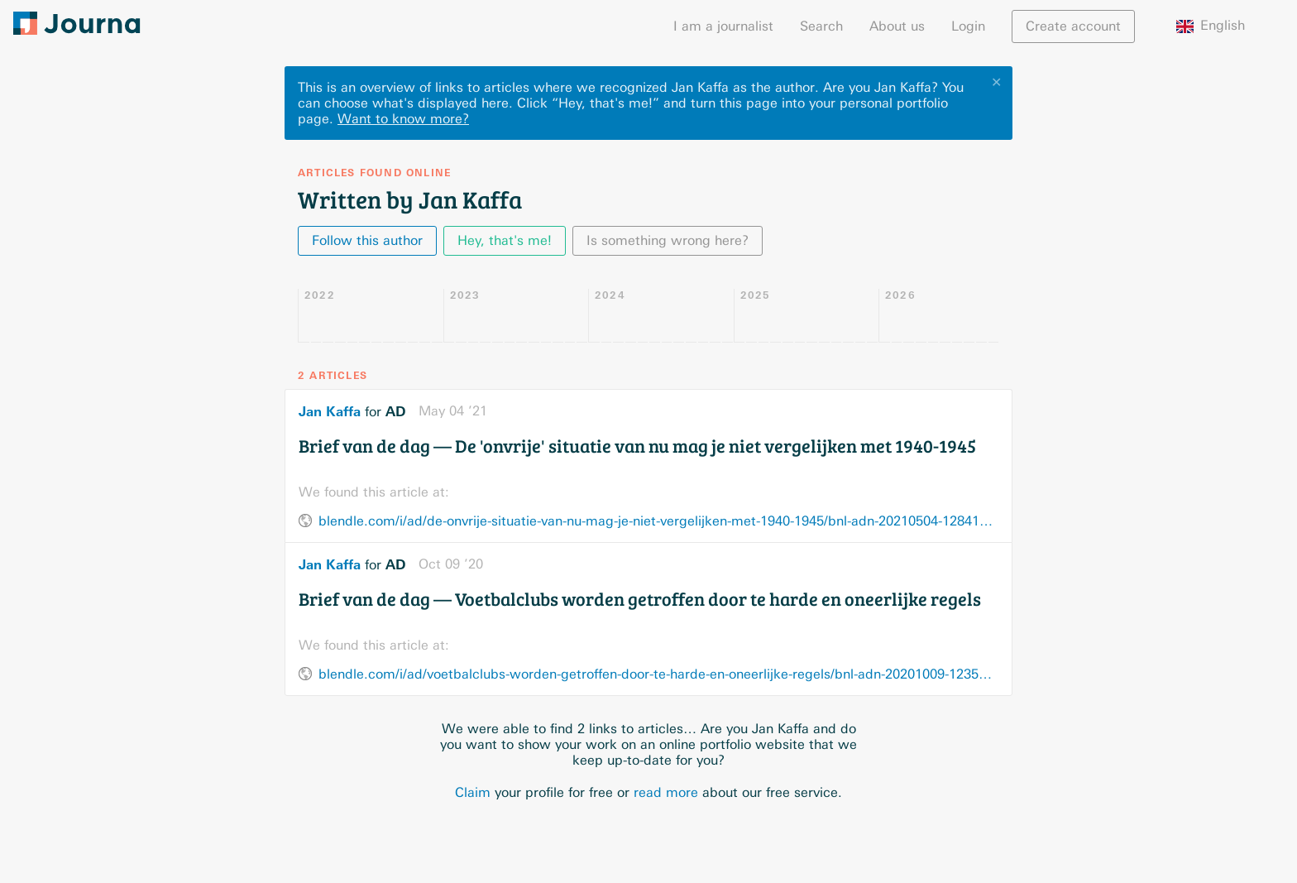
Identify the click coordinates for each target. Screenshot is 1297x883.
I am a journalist (723, 26)
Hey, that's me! (504, 240)
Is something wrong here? (667, 240)
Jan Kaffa (330, 411)
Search (821, 26)
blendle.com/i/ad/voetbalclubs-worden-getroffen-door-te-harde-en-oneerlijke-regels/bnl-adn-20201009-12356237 (658, 674)
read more (666, 792)
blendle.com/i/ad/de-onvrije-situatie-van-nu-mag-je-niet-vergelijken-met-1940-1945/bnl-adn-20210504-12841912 (658, 521)
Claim (473, 792)
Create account (1073, 26)
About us (897, 26)
